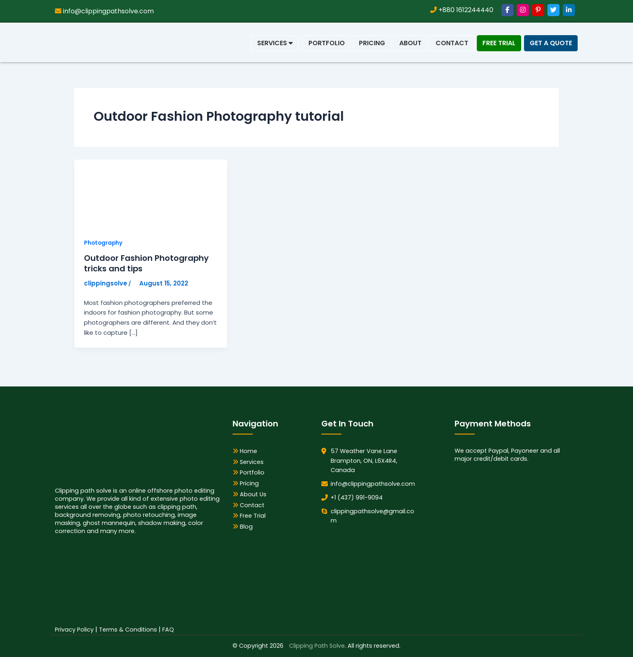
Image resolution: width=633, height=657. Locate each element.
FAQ (168, 630)
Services (275, 43)
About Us (249, 494)
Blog (243, 527)
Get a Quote (551, 43)
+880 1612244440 (461, 10)
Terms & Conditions (128, 630)
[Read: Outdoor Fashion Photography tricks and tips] (134, 194)
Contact (452, 43)
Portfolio (326, 43)
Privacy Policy (74, 630)
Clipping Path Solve (317, 646)
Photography (104, 243)
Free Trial (499, 43)
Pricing (372, 43)
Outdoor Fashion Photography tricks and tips (146, 263)
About (410, 43)
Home (245, 451)
